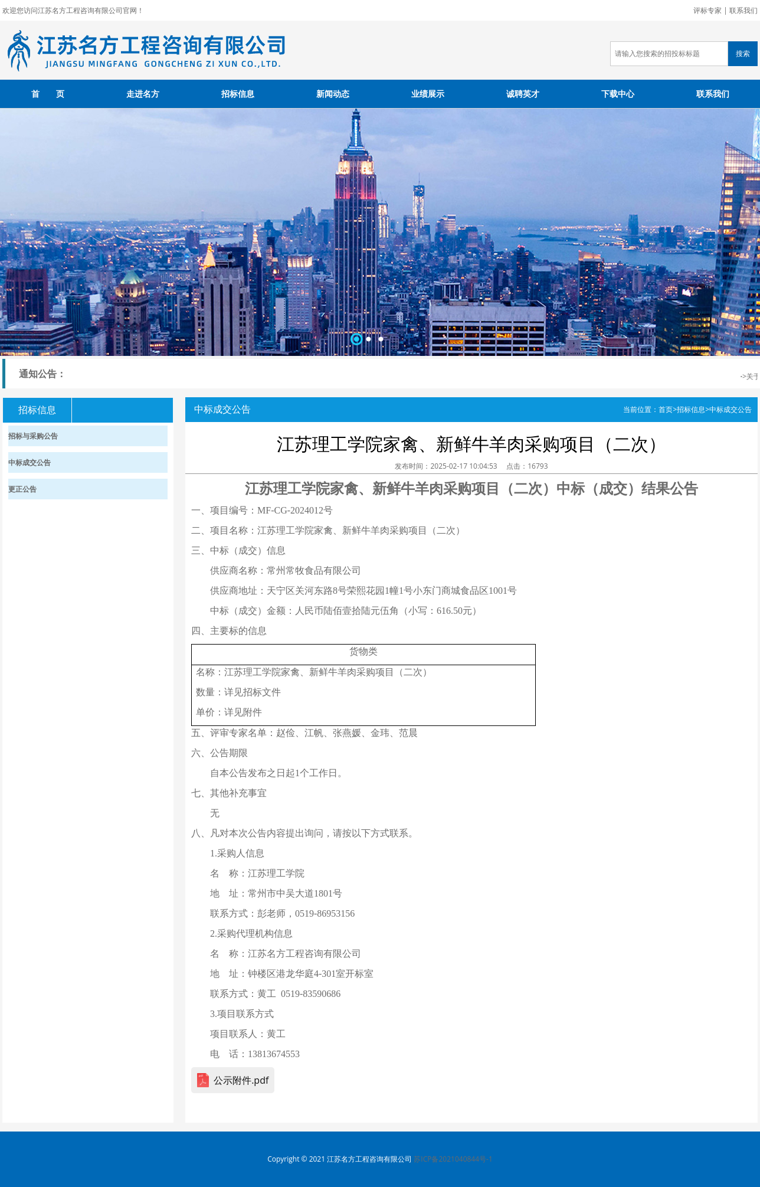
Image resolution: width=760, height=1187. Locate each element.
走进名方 (142, 93)
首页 (666, 409)
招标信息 (237, 93)
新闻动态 (332, 93)
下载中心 (617, 93)
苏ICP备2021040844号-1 (453, 1159)
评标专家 (707, 10)
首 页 (47, 93)
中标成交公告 (730, 409)
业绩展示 (427, 93)
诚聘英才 (522, 93)
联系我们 (743, 10)
